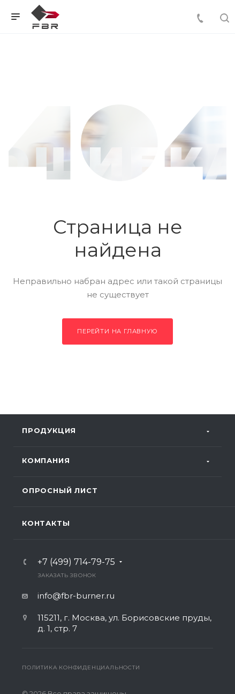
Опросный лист (59, 490)
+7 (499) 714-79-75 (76, 562)
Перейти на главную (117, 331)
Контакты (46, 523)
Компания (46, 460)
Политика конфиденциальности (81, 667)
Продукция (49, 430)
